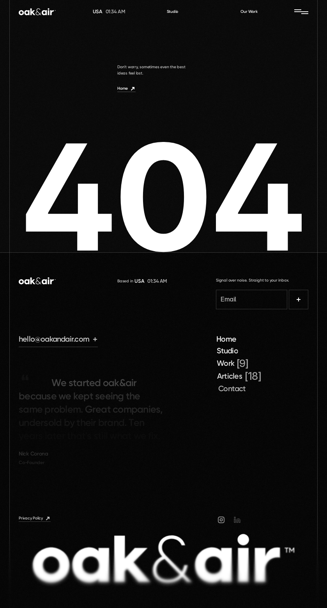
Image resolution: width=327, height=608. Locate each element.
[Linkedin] (238, 520)
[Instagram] (223, 520)
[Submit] (298, 299)
